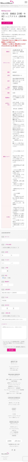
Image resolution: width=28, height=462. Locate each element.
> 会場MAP (15, 83)
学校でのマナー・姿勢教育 (14, 388)
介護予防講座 (14, 381)
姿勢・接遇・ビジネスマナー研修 (14, 379)
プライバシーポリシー (14, 446)
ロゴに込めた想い (14, 370)
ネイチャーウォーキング (14, 384)
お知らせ (14, 430)
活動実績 (14, 435)
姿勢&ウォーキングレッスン (14, 383)
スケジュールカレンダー (14, 404)
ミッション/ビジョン (14, 366)
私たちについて (14, 362)
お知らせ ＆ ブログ (14, 422)
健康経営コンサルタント (14, 386)
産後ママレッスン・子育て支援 (14, 393)
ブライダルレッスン (14, 391)
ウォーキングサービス (14, 375)
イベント (14, 409)
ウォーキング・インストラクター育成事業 (14, 389)
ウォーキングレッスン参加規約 (10, 341)
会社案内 (9, 440)
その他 (14, 414)
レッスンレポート (14, 433)
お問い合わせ (18, 440)
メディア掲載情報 (14, 432)
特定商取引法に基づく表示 (14, 444)
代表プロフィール (14, 368)
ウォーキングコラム (14, 428)
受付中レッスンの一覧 (14, 402)
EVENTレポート (14, 427)
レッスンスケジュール (14, 398)
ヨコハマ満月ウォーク (14, 417)
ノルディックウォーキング (14, 415)
